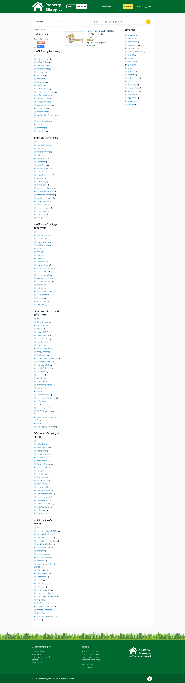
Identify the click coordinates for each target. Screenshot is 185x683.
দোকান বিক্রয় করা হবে (101, 31)
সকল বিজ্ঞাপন (81, 6)
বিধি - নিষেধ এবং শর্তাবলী (41, 657)
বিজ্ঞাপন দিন (128, 6)
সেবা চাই (138, 6)
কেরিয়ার (35, 660)
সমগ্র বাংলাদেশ (105, 6)
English (70, 6)
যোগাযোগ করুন (37, 663)
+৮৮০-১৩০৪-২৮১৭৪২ (91, 651)
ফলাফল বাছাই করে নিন (41, 30)
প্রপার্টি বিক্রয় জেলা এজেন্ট (91, 660)
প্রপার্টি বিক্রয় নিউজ (88, 667)
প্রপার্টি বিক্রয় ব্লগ (87, 665)
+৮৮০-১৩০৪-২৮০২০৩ (91, 654)
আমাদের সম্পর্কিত (38, 651)
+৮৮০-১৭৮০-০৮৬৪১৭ (91, 657)
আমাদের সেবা (37, 654)
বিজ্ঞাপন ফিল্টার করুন (41, 39)
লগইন (148, 6)
